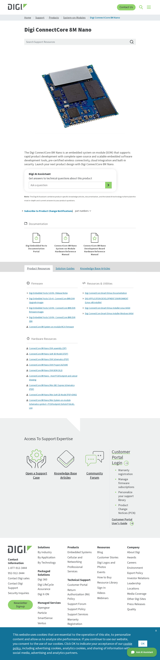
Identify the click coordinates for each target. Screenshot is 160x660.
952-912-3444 (16, 573)
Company (133, 548)
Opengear (44, 608)
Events (101, 573)
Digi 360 (42, 580)
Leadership (134, 584)
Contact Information (16, 561)
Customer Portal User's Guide (122, 521)
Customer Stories (107, 558)
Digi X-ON (43, 595)
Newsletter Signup (20, 605)
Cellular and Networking (74, 560)
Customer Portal (77, 585)
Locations (133, 589)
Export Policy (135, 573)
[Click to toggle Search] (141, 7)
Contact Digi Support (15, 586)
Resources (103, 548)
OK (143, 643)
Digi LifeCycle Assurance (46, 587)
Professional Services (75, 569)
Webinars (103, 598)
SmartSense (45, 618)
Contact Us (126, 7)
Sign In (101, 588)
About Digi (133, 553)
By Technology (47, 563)
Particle (42, 613)
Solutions (44, 548)
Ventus (42, 624)
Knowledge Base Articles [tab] (95, 269)
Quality (131, 610)
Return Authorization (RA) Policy (78, 594)
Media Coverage (136, 594)
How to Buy (104, 578)
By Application (46, 558)
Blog (100, 553)
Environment (135, 568)
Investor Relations (138, 579)
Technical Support (78, 580)
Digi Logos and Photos (106, 565)
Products (73, 548)
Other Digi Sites (136, 599)
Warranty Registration (74, 622)
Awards (131, 558)
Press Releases (136, 604)
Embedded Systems (79, 553)
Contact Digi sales (19, 579)
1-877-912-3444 (17, 568)
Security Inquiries (18, 593)
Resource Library (107, 583)
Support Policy (76, 609)
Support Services (77, 614)
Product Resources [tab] (38, 269)
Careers (131, 563)
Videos (101, 593)
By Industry (45, 553)
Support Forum (76, 604)
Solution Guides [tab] (65, 269)
